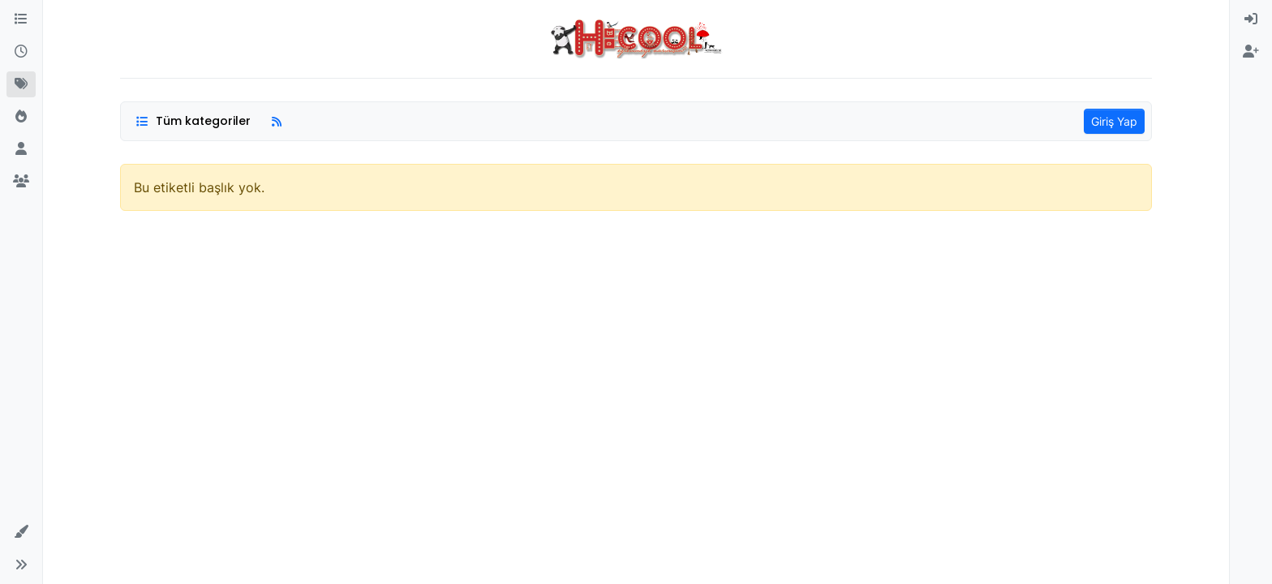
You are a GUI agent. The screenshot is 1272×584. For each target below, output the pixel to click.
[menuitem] (1251, 19)
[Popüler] (21, 117)
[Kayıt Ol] (1251, 52)
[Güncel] (21, 52)
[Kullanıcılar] (21, 149)
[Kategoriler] (21, 19)
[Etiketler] (21, 84)
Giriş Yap (1114, 121)
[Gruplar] (21, 182)
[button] (21, 532)
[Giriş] (1251, 19)
